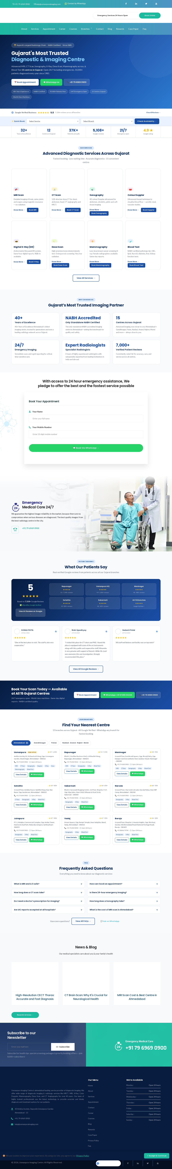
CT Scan (56, 195)
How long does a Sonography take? (124, 901)
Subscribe (62, 1046)
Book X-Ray (34, 262)
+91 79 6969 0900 (22, 4)
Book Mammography (100, 265)
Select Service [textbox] (34, 121)
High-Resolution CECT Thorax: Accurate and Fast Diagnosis (35, 997)
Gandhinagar (40, 743)
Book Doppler (148, 210)
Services (35, 28)
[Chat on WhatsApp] (164, 1161)
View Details (21, 774)
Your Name (36, 411)
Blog (110, 28)
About (24, 28)
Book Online (150, 15)
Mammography (98, 247)
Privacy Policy (93, 1140)
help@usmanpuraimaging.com (48, 4)
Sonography (96, 195)
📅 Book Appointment (25, 82)
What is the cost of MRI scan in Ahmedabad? (124, 910)
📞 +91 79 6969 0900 (76, 82)
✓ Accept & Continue (156, 1155)
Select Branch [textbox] (88, 121)
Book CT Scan (73, 210)
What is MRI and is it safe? (48, 884)
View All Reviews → (153, 112)
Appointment (49, 28)
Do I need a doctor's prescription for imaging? (48, 901)
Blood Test (133, 247)
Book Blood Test (136, 265)
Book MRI (33, 210)
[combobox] (52, 121)
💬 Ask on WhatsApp (110, 921)
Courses (73, 28)
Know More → (19, 210)
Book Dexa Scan (60, 265)
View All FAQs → (83, 921)
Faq (144, 28)
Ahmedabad (21, 743)
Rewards (120, 28)
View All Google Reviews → (86, 669)
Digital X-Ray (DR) (24, 247)
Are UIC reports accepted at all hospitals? (48, 910)
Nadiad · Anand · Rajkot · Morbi (75, 743)
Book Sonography (99, 213)
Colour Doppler (136, 195)
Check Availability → (147, 121)
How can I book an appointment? (124, 884)
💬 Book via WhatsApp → (86, 447)
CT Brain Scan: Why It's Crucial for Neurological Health (85, 997)
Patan (54, 743)
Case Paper (133, 28)
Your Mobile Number (40, 427)
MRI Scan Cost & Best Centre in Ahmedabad (137, 997)
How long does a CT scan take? (48, 892)
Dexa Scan (57, 247)
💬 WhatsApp (36, 774)
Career (62, 28)
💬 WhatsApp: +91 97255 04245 (117, 695)
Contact (100, 28)
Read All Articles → (25, 1015)
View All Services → (86, 278)
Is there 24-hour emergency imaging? (124, 892)
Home (14, 28)
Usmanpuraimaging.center (108, 1163)
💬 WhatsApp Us (51, 82)
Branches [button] (85, 28)
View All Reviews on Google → (30, 612)
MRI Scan (19, 195)
